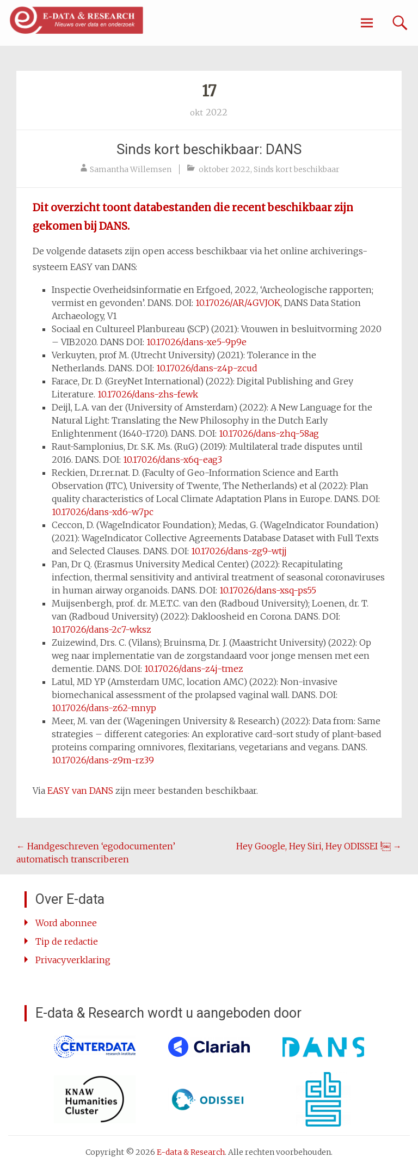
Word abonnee (66, 922)
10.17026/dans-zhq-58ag (269, 433)
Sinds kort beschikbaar (297, 169)
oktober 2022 (224, 169)
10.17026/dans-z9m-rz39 (103, 760)
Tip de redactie (66, 941)
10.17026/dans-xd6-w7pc (102, 511)
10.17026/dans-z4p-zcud (206, 368)
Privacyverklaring (72, 959)
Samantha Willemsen (130, 169)
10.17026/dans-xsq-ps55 (267, 590)
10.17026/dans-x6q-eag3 (172, 459)
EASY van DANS (80, 790)
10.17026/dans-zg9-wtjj (239, 551)
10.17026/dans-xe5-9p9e (196, 341)
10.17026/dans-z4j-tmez (193, 668)
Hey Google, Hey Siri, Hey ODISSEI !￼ (319, 846)
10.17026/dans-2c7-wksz (101, 629)
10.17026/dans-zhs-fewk (147, 394)
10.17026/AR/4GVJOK (237, 302)
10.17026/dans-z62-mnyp (104, 707)
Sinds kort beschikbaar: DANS (209, 149)
